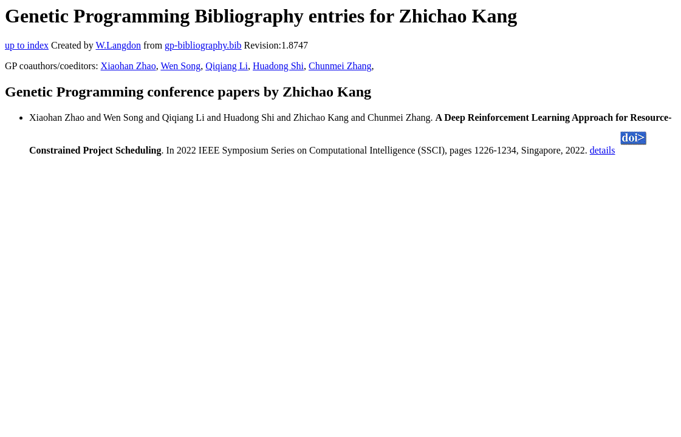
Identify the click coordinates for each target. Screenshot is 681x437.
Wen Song (180, 66)
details (602, 150)
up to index (27, 45)
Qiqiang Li (226, 66)
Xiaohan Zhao (128, 66)
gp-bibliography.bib (203, 45)
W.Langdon (118, 45)
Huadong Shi (278, 66)
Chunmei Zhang (340, 66)
